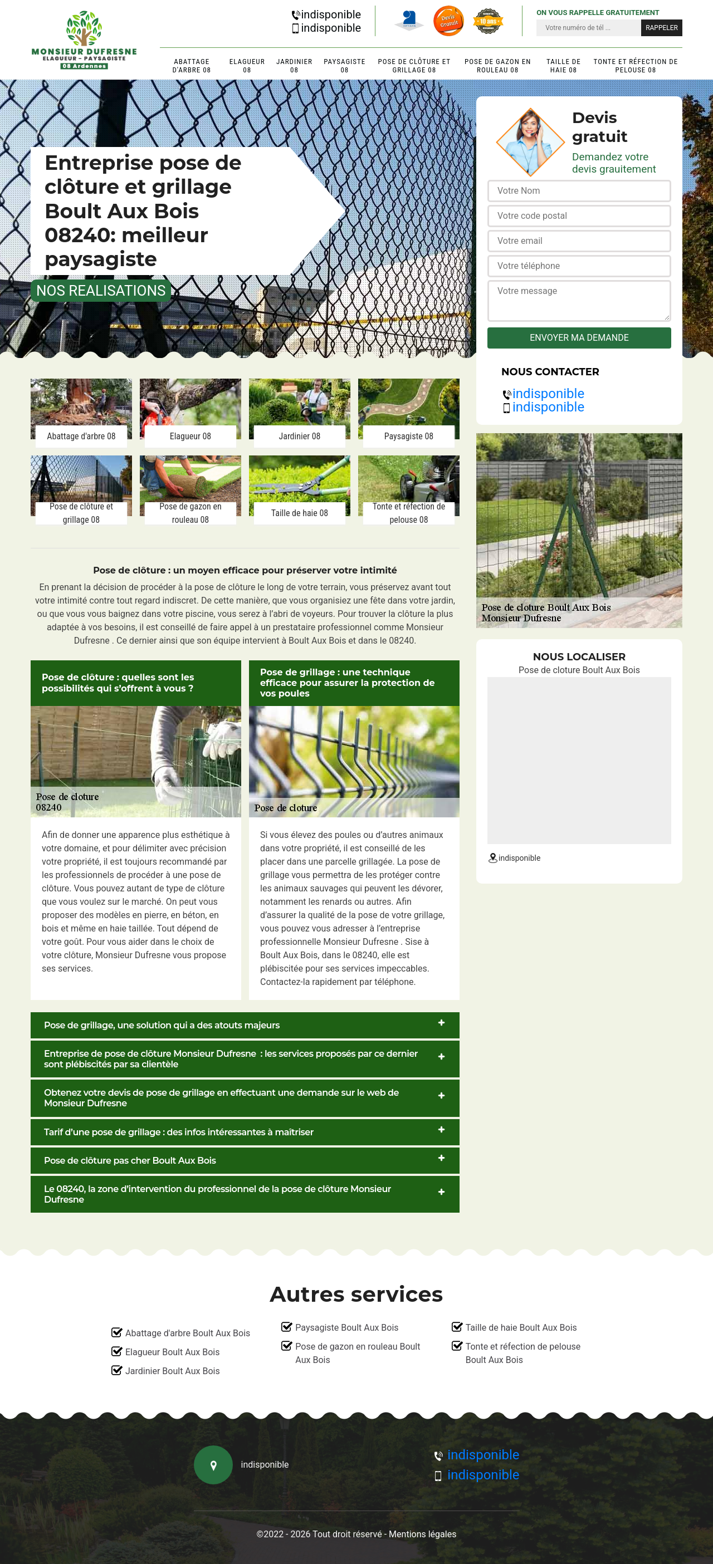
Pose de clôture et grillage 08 (414, 65)
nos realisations (100, 290)
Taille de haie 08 (563, 65)
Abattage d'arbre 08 (191, 65)
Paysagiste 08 (344, 65)
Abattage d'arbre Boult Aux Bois (187, 1333)
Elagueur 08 (247, 65)
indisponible (326, 14)
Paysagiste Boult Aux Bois (346, 1327)
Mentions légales (422, 1534)
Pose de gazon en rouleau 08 (498, 65)
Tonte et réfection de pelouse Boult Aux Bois (523, 1353)
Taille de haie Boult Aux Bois (521, 1327)
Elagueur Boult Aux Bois (172, 1352)
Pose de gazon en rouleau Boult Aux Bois (357, 1353)
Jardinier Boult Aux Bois (172, 1371)
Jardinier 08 (294, 65)
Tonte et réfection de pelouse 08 (636, 65)
